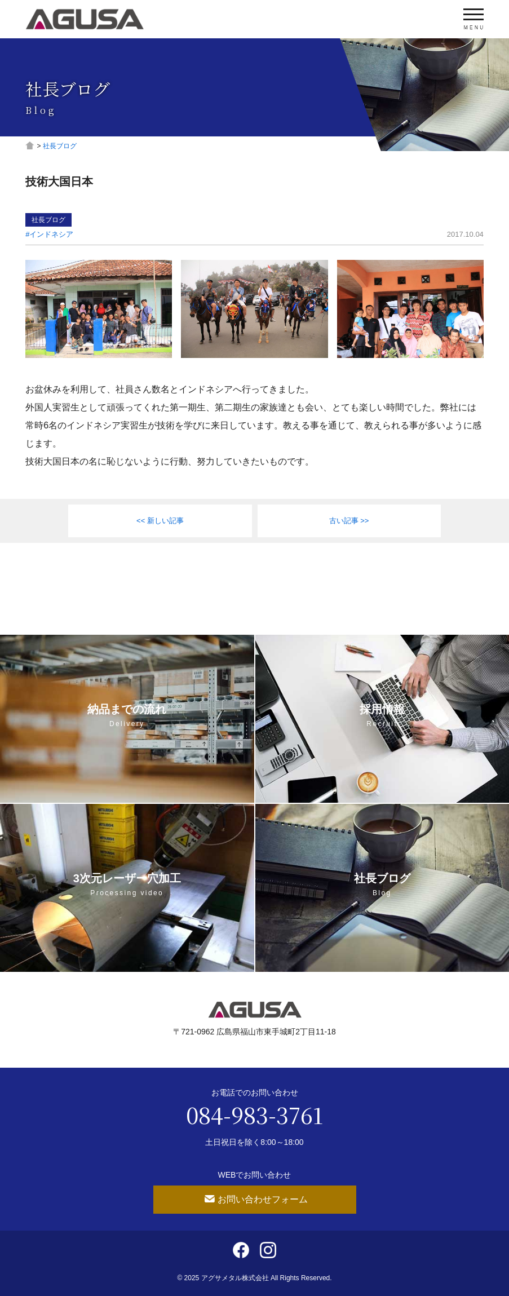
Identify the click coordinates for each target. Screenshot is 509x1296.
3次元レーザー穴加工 (127, 884)
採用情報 (382, 715)
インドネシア (51, 234)
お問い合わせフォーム (263, 1199)
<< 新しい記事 (160, 520)
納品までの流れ (127, 715)
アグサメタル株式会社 (84, 19)
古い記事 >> (349, 520)
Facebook (241, 1250)
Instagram (268, 1250)
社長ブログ (48, 220)
